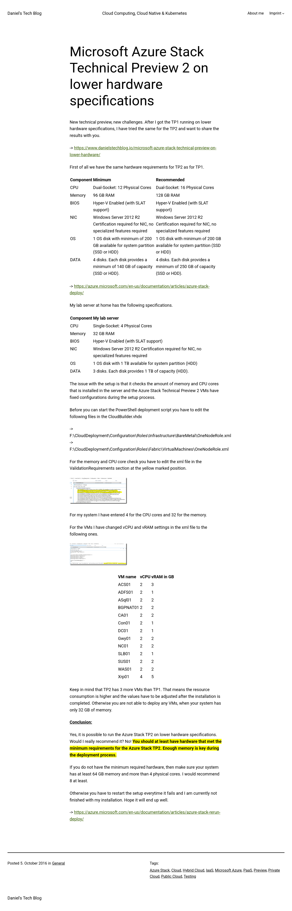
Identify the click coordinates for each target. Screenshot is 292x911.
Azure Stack (160, 870)
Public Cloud (171, 876)
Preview (260, 870)
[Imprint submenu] (283, 13)
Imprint (275, 13)
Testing (190, 876)
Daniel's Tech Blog (25, 13)
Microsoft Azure (228, 870)
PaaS (247, 870)
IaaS (209, 870)
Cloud (176, 870)
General (58, 863)
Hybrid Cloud (193, 870)
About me (256, 13)
